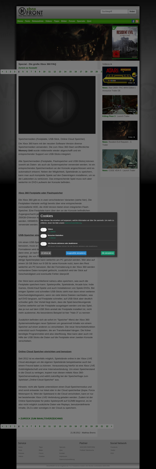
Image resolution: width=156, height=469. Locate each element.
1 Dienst (51, 232)
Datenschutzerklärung (73, 223)
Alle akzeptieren (108, 253)
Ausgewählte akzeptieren (76, 253)
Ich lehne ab (46, 253)
